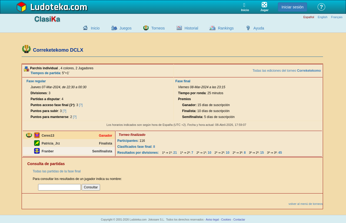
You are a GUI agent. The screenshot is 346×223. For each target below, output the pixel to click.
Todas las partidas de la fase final (57, 171)
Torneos (158, 28)
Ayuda (259, 28)
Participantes (127, 141)
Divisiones (39, 93)
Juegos (125, 28)
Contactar (239, 219)
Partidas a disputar (45, 99)
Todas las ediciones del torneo (286, 71)
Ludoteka (49, 7)
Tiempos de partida (45, 73)
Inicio (95, 28)
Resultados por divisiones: (138, 153)
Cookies (226, 219)
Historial (191, 28)
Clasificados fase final (134, 147)
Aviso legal (212, 219)
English (322, 17)
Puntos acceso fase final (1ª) (53, 105)
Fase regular (36, 81)
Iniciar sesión (292, 7)
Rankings (226, 28)
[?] (80, 105)
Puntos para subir (44, 111)
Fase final (182, 81)
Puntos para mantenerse (49, 117)
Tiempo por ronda (192, 93)
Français (336, 17)
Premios (184, 99)
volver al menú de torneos (305, 203)
